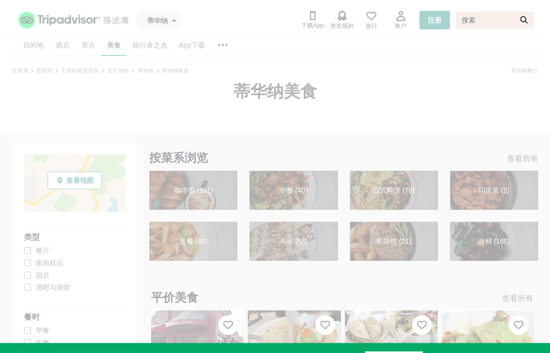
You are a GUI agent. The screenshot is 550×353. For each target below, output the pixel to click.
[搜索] (495, 20)
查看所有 (522, 158)
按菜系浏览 (178, 157)
